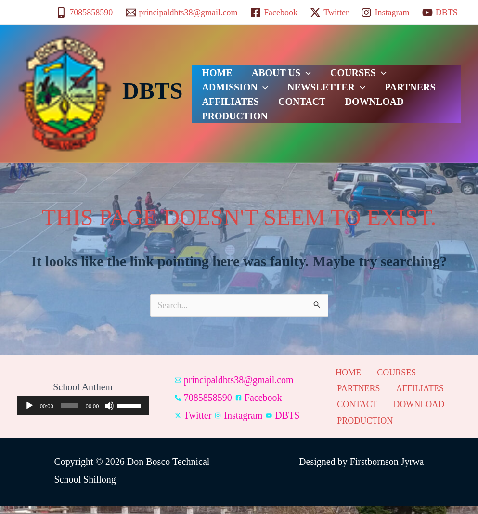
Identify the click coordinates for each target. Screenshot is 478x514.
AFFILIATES (373, 93)
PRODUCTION (355, 117)
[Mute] (109, 410)
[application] (83, 410)
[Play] (29, 410)
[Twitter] (329, 12)
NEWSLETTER (236, 93)
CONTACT (221, 117)
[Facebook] (274, 12)
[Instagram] (385, 12)
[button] (291, 69)
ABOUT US (267, 69)
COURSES (334, 69)
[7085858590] (84, 12)
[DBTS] (440, 12)
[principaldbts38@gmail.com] (181, 12)
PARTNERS (310, 93)
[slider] (69, 410)
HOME (212, 69)
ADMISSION (405, 69)
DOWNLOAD (283, 117)
